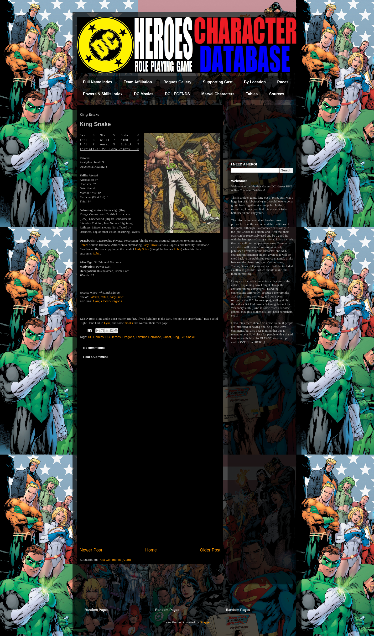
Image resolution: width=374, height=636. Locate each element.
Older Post (210, 550)
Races (282, 82)
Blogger (205, 622)
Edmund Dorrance (148, 337)
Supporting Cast (217, 82)
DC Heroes (113, 337)
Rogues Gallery (177, 82)
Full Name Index (97, 82)
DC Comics (96, 337)
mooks (129, 323)
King (176, 337)
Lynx (96, 301)
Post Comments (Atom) (115, 560)
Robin (83, 245)
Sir (182, 337)
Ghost (167, 337)
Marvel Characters (217, 94)
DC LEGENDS (177, 94)
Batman (94, 297)
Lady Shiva (150, 245)
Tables (252, 94)
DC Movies (143, 94)
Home (151, 550)
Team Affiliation (138, 82)
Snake (190, 337)
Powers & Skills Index (102, 94)
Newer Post (91, 550)
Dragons (128, 337)
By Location (255, 82)
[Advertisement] (150, 507)
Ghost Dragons (111, 301)
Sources (276, 94)
